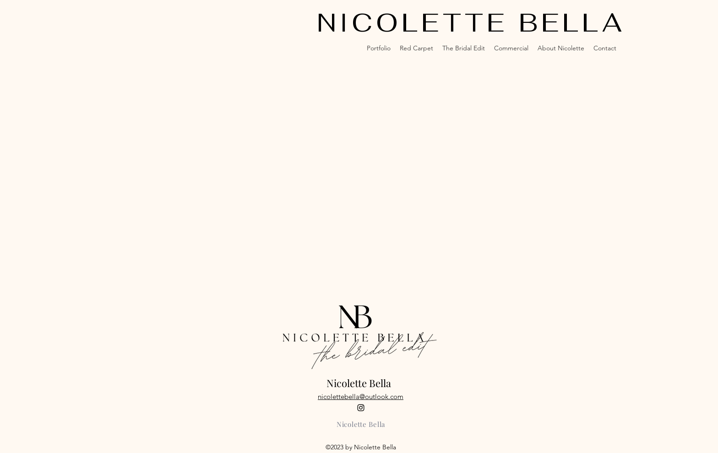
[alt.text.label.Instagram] (360, 407)
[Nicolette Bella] (361, 424)
